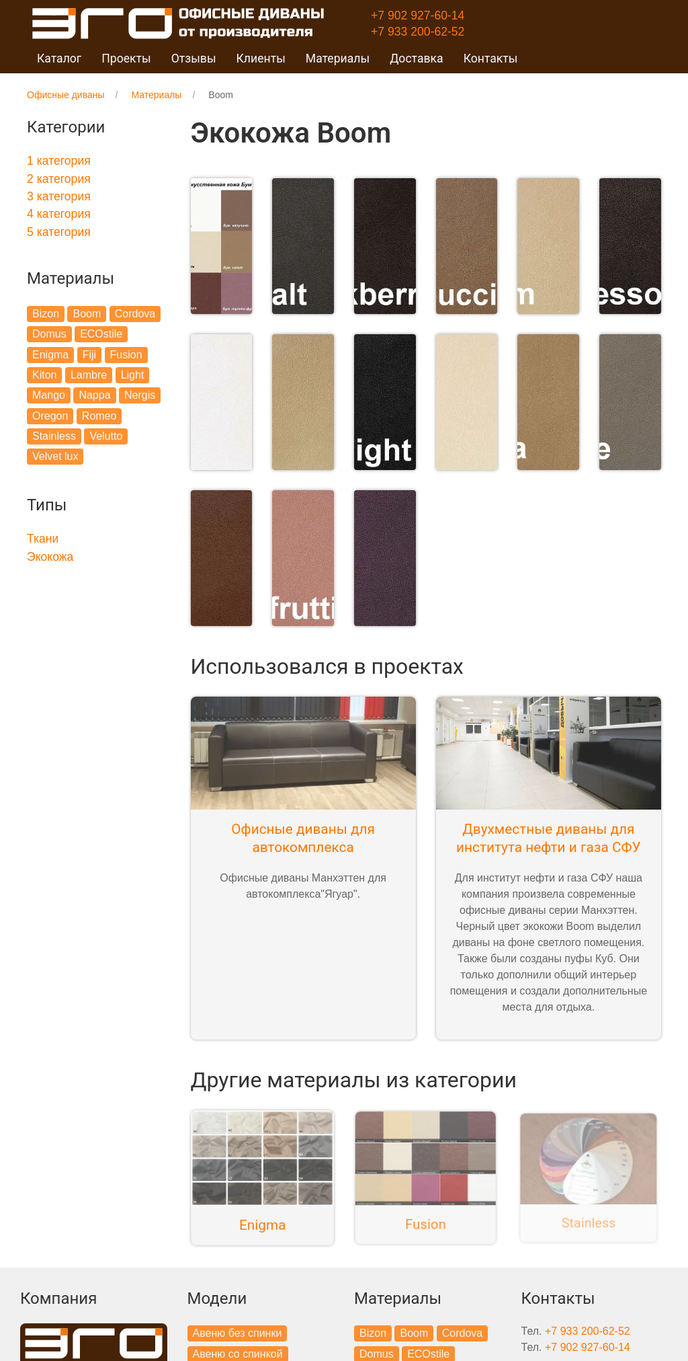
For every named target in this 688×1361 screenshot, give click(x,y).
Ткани (42, 538)
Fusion (126, 354)
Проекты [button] (125, 58)
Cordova (135, 313)
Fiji (89, 354)
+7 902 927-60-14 (417, 15)
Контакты (491, 58)
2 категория (59, 179)
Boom (87, 313)
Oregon (50, 416)
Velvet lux (55, 456)
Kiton (44, 375)
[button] (222, 242)
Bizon (45, 313)
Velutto (105, 436)
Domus (49, 334)
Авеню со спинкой (238, 1339)
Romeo (99, 416)
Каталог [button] (59, 58)
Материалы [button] (338, 58)
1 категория (59, 160)
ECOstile (101, 334)
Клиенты (261, 58)
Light (132, 375)
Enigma (50, 354)
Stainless (54, 436)
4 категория (59, 214)
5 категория (59, 232)
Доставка (416, 58)
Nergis (139, 395)
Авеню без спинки (237, 1319)
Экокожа (50, 556)
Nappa (94, 395)
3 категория (59, 196)
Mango (48, 395)
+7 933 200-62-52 (417, 31)
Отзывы (193, 58)
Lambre (89, 375)
